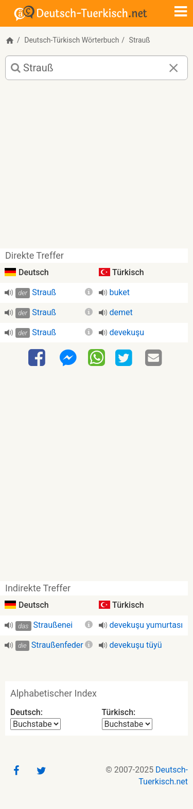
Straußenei (53, 625)
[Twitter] (125, 358)
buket (120, 292)
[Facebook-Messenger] (68, 358)
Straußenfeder (57, 645)
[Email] (155, 358)
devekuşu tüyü (136, 645)
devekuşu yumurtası (146, 625)
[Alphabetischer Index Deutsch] (35, 724)
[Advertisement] (96, 168)
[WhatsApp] (96, 357)
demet (121, 312)
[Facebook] (38, 358)
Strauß (44, 292)
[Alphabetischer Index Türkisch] (127, 724)
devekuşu (127, 332)
